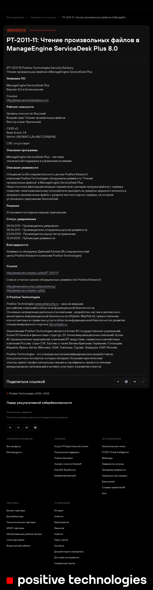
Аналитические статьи (113, 446)
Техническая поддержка (19, 412)
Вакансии (59, 528)
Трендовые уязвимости (114, 469)
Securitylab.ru (58, 324)
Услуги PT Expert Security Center (71, 446)
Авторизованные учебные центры (24, 533)
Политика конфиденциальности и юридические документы (37, 417)
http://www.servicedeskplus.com (28, 100)
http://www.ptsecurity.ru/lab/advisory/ (31, 286)
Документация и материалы (69, 551)
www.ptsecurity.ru (47, 304)
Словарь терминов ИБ (113, 487)
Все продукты (14, 446)
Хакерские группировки (114, 475)
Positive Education (63, 458)
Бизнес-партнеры (16, 510)
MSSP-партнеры (15, 528)
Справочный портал (64, 563)
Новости (58, 533)
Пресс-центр (61, 539)
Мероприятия (61, 522)
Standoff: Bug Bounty (65, 469)
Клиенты (58, 516)
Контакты (59, 545)
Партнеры (13, 503)
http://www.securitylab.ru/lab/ (26, 290)
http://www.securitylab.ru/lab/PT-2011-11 (32, 273)
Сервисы (59, 438)
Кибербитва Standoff (65, 475)
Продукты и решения (19, 438)
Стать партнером (15, 539)
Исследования (15, 17)
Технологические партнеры (21, 522)
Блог (104, 493)
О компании (62, 503)
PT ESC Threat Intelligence (115, 452)
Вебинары (107, 458)
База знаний (108, 481)
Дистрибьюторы (15, 516)
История (58, 510)
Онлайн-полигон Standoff (67, 463)
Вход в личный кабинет (19, 545)
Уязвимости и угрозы (43, 17)
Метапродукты (14, 452)
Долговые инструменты (66, 557)
